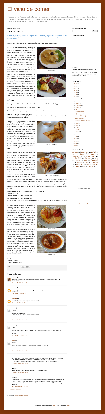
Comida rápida (76, 158)
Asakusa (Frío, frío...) (80, 116)
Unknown (14, 288)
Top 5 (77, 166)
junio (77, 123)
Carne (18, 269)
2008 (75, 145)
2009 (75, 143)
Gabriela (14, 277)
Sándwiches (95, 164)
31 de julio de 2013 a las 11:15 (19, 351)
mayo (77, 125)
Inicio (38, 393)
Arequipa (15, 269)
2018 (75, 86)
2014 (75, 94)
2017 (75, 88)
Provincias (23, 269)
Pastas (85, 160)
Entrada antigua (62, 393)
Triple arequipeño (79, 111)
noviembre (78, 101)
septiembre (78, 105)
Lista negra (88, 158)
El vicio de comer (28, 9)
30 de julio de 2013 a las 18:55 (19, 293)
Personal (94, 160)
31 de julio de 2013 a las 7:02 (19, 303)
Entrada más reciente (13, 393)
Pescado (79, 162)
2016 (75, 90)
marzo (77, 129)
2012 (75, 136)
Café (73, 154)
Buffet (93, 152)
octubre (78, 103)
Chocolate (76, 156)
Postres (95, 162)
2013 (75, 97)
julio (77, 109)
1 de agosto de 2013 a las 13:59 (20, 363)
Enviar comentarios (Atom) (21, 395)
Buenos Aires (84, 152)
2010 (75, 141)
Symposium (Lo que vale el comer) (83, 120)
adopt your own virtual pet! (84, 203)
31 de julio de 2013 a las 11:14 (19, 320)
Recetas (87, 164)
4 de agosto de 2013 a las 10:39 (20, 372)
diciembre (78, 98)
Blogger (68, 405)
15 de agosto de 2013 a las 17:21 (20, 386)
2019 (75, 84)
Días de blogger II (79, 118)
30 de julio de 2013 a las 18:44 (19, 283)
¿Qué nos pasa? (79, 113)
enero (77, 134)
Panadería (77, 160)
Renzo (13, 308)
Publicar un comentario (15, 389)
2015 (75, 92)
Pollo (87, 162)
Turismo (90, 166)
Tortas (84, 166)
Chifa (92, 154)
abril (77, 127)
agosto (77, 107)
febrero (77, 131)
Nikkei (96, 158)
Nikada (53, 405)
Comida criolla (89, 156)
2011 (75, 139)
